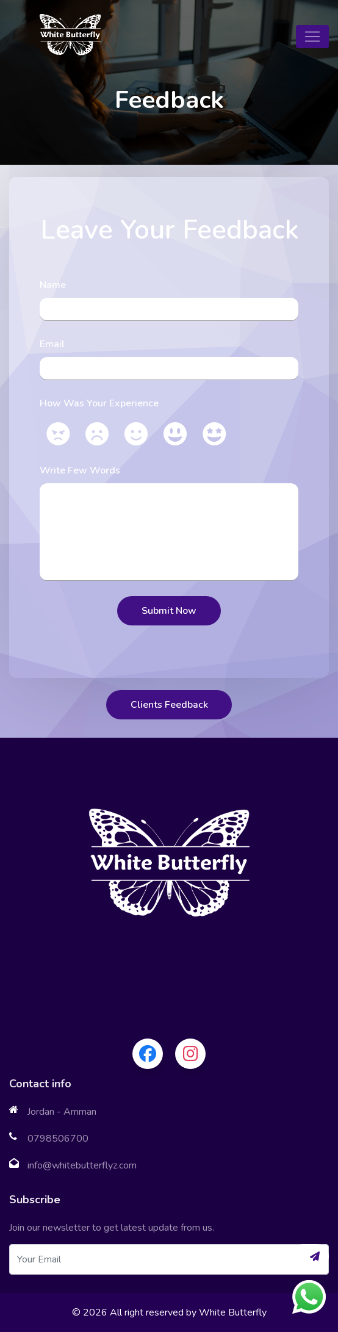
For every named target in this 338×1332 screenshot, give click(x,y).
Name (53, 285)
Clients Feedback (169, 704)
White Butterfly (233, 1312)
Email (52, 344)
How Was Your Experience (99, 403)
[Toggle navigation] (312, 36)
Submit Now (169, 610)
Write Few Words (80, 470)
